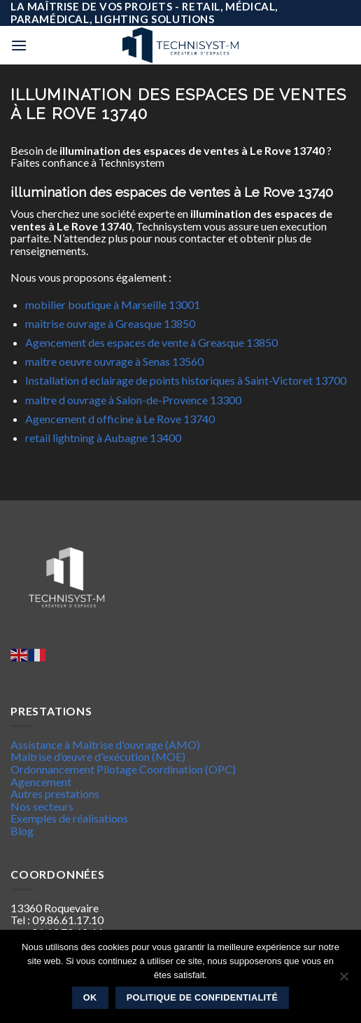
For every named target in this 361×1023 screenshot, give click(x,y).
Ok (90, 998)
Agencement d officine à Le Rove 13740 (120, 418)
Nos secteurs (41, 806)
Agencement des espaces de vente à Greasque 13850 (151, 342)
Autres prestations (54, 793)
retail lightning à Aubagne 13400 (103, 437)
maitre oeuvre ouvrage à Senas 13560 (114, 361)
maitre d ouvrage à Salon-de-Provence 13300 (133, 399)
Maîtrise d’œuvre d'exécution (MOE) (97, 756)
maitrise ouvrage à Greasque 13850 (110, 323)
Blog (22, 830)
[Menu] (18, 45)
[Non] (344, 980)
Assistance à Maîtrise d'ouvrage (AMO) (105, 744)
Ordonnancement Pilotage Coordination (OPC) (123, 769)
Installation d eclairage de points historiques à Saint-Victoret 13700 (185, 380)
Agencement (40, 781)
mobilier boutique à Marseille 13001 (112, 304)
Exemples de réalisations (69, 818)
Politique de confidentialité (202, 998)
